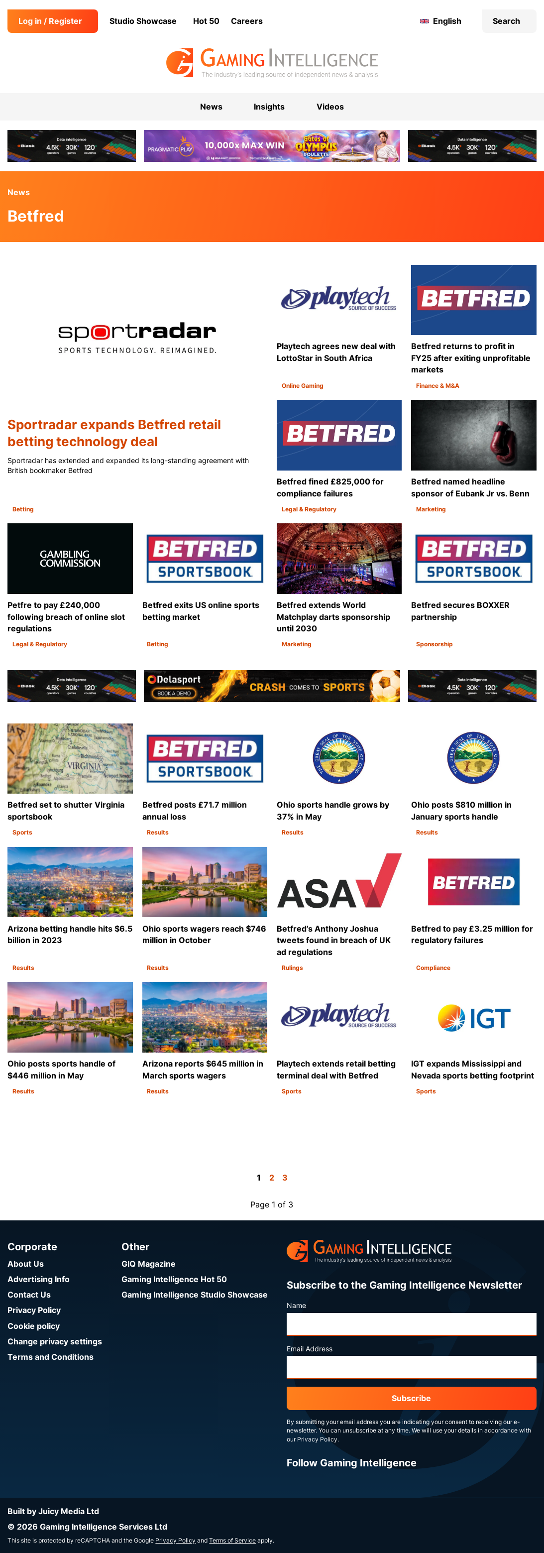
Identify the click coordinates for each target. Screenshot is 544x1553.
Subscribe (411, 1398)
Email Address (309, 1349)
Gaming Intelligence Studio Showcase (194, 1295)
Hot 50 (206, 21)
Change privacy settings (54, 1341)
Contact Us (29, 1295)
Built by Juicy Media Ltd (53, 1511)
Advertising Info (38, 1279)
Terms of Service (232, 1540)
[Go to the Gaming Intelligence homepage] (272, 63)
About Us (25, 1264)
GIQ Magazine (148, 1264)
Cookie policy (33, 1326)
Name (296, 1306)
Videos (330, 107)
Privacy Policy (34, 1310)
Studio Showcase (143, 21)
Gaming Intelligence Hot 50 (174, 1279)
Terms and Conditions (50, 1357)
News (18, 192)
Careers (247, 21)
